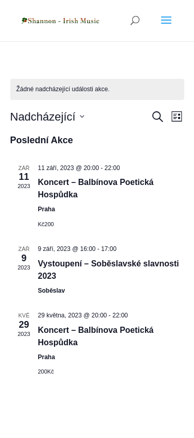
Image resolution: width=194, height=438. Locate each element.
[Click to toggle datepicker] (47, 116)
